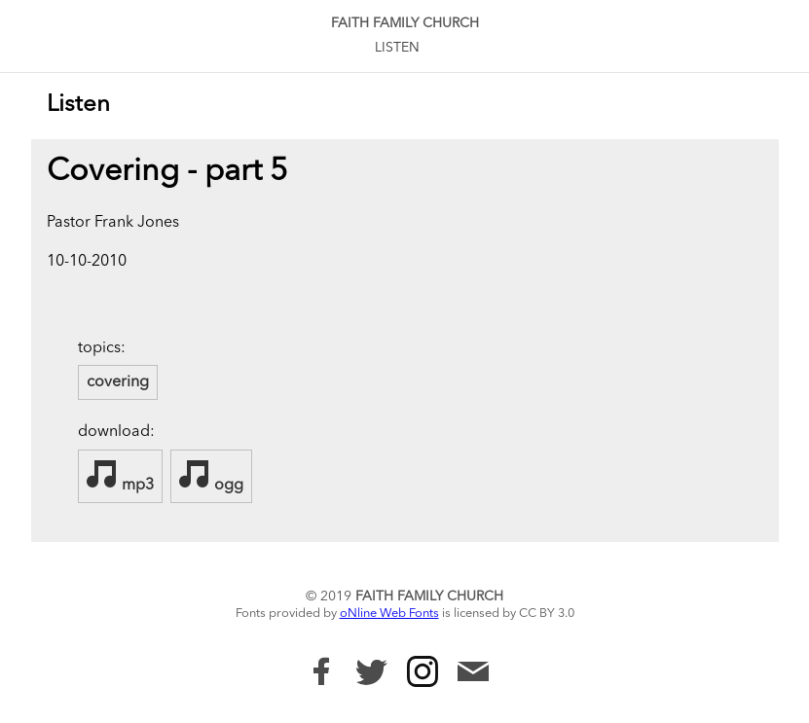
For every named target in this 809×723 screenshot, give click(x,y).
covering (118, 382)
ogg (211, 475)
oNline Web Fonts (389, 613)
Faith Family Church (405, 23)
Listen (397, 47)
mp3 (120, 475)
